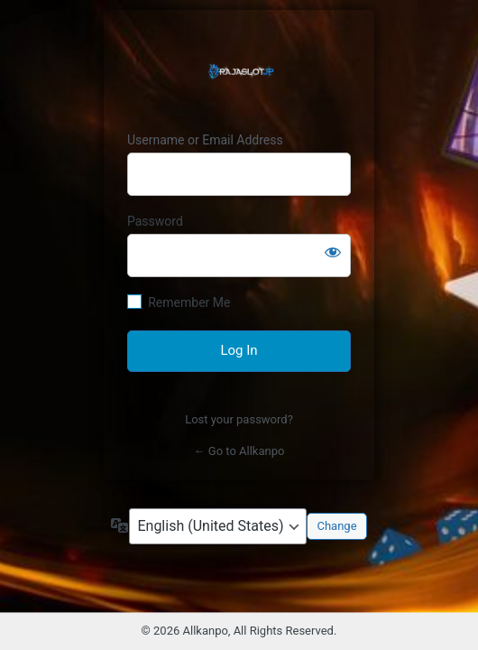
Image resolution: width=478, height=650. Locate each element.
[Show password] (333, 252)
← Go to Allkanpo (239, 451)
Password (155, 221)
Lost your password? (239, 419)
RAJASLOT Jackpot (239, 71)
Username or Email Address (205, 140)
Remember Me (189, 302)
